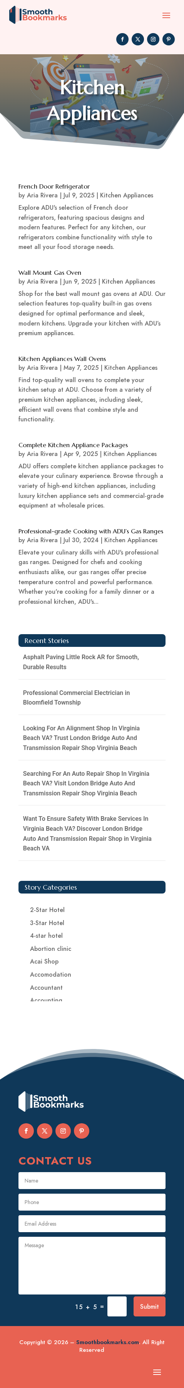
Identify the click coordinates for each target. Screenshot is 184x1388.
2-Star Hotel (47, 909)
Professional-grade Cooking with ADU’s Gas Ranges (90, 531)
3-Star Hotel (47, 923)
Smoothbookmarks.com (107, 1342)
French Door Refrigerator (54, 186)
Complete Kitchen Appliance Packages (73, 445)
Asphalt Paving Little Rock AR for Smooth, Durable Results (81, 662)
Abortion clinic (50, 948)
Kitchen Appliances (126, 195)
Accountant (46, 987)
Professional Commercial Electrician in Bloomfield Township (76, 698)
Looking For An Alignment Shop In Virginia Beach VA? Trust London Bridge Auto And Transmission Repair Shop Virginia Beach (81, 738)
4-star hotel (46, 935)
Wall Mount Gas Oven (49, 272)
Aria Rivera (42, 195)
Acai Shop (44, 961)
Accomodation (50, 974)
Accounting (46, 1000)
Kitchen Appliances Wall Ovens (62, 358)
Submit (149, 1306)
